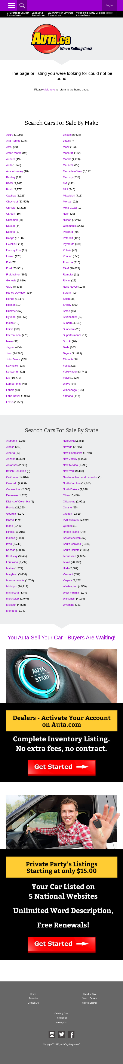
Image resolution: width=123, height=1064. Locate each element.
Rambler (68, 274)
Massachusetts (15, 580)
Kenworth (12, 371)
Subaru (67, 323)
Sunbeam (69, 329)
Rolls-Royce (70, 286)
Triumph (68, 359)
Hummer (11, 311)
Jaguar (10, 347)
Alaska (10, 446)
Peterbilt (68, 238)
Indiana (10, 538)
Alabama (11, 440)
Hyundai (11, 317)
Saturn (67, 292)
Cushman (12, 219)
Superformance (72, 335)
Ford (9, 268)
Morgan (67, 201)
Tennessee (69, 556)
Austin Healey (14, 171)
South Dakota (71, 550)
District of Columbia (18, 501)
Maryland (12, 574)
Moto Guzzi (70, 207)
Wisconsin (69, 598)
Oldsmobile (70, 225)
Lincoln (67, 134)
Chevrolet (12, 201)
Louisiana (12, 562)
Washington (70, 586)
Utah (66, 568)
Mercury (68, 177)
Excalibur (12, 244)
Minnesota (12, 592)
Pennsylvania (71, 519)
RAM (66, 268)
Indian (10, 323)
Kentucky (12, 556)
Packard (68, 231)
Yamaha (68, 395)
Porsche (68, 262)
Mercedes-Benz (72, 171)
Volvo (66, 377)
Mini (65, 189)
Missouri (11, 604)
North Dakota (71, 489)
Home (33, 994)
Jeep (9, 353)
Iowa (9, 544)
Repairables (61, 1018)
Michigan (11, 586)
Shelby (67, 304)
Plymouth (68, 244)
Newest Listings (90, 1003)
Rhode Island (71, 531)
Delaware (12, 495)
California (12, 477)
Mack (66, 146)
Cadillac (11, 195)
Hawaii (10, 519)
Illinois (10, 531)
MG (65, 183)
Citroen (10, 213)
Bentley (10, 177)
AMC (9, 146)
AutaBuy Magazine (69, 1044)
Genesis (11, 280)
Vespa (67, 365)
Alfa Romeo (13, 140)
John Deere (13, 359)
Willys (66, 383)
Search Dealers (89, 998)
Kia (8, 377)
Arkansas (12, 465)
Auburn (10, 159)
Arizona (10, 458)
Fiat (8, 262)
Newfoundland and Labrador (80, 477)
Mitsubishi (69, 195)
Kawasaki (12, 365)
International (13, 335)
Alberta (10, 452)
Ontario (67, 507)
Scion (66, 298)
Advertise (33, 998)
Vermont (68, 574)
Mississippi (12, 598)
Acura (9, 134)
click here (49, 89)
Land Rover (13, 395)
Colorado (11, 483)
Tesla (66, 347)
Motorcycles (61, 1022)
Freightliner (13, 274)
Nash (66, 213)
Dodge (10, 238)
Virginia (67, 580)
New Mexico (70, 465)
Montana (11, 610)
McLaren (68, 165)
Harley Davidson (16, 292)
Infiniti (9, 329)
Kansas (10, 550)
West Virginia (71, 592)
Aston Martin (14, 152)
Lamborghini (13, 383)
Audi (9, 165)
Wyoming (68, 604)
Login (109, 5)
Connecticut (13, 489)
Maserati (68, 152)
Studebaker (70, 317)
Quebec (68, 525)
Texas (66, 562)
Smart (66, 311)
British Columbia (16, 471)
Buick (9, 189)
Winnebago (70, 390)
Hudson (11, 304)
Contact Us (33, 1003)
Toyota (67, 353)
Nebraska (69, 440)
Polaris (67, 250)
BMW (9, 183)
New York (68, 471)
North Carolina (72, 483)
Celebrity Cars (61, 1013)
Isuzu (9, 341)
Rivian (67, 280)
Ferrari (10, 256)
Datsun (10, 225)
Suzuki (67, 341)
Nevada (67, 446)
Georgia (11, 513)
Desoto (10, 231)
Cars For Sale (89, 994)
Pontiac (67, 256)
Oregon (67, 513)
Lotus (66, 140)
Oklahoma (69, 501)
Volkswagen (70, 371)
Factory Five (13, 250)
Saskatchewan (72, 538)
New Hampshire (72, 452)
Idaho (9, 525)
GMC (9, 286)
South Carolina (72, 544)
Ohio (66, 495)
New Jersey (70, 458)
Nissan (67, 219)
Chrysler (11, 207)
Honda (10, 298)
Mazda (67, 159)
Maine (10, 568)
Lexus (9, 402)
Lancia (10, 390)
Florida (10, 507)
